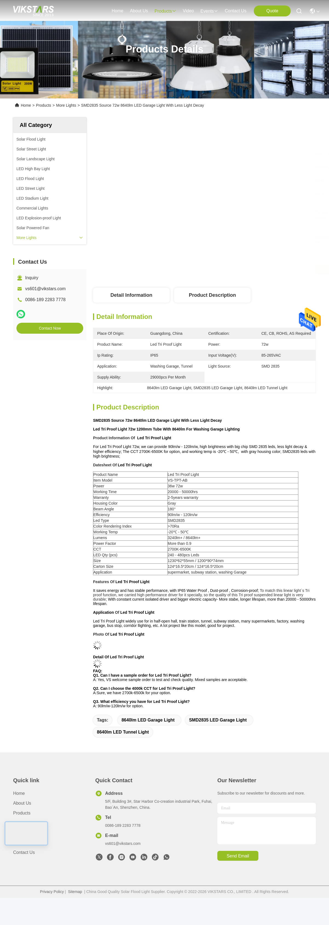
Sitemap (75, 891)
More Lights (66, 105)
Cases (19, 842)
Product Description (212, 295)
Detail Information (131, 295)
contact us (235, 10)
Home (117, 10)
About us (22, 803)
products (165, 11)
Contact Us (24, 852)
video (188, 10)
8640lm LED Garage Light (148, 720)
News (18, 832)
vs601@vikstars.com (45, 288)
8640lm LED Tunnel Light (123, 732)
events (209, 11)
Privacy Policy (52, 891)
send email (238, 856)
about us (139, 10)
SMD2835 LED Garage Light (218, 720)
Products (43, 105)
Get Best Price (250, 269)
